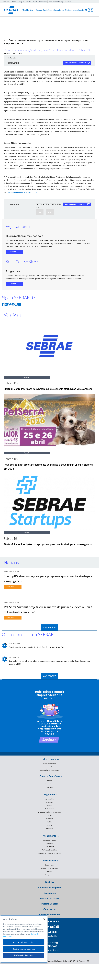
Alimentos (49, 802)
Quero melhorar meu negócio (49, 770)
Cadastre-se (49, 909)
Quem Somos (49, 865)
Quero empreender (49, 763)
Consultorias (58, 10)
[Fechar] (44, 919)
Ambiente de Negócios (49, 887)
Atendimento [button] (49, 835)
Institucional (6, 2)
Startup (49, 805)
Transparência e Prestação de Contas (59, 2)
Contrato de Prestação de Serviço (49, 853)
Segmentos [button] (49, 794)
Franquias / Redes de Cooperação (49, 812)
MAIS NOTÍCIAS (49, 627)
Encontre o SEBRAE (32, 2)
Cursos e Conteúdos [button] (49, 776)
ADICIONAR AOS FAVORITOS (77, 62)
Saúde (49, 822)
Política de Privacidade (49, 850)
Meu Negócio (28, 10)
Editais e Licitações (18, 2)
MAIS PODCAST (49, 676)
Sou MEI (49, 767)
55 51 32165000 (49, 946)
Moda (49, 815)
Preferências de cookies (23, 955)
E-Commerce (49, 809)
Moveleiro (49, 819)
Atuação (49, 871)
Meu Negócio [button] (49, 759)
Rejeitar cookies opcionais (24, 949)
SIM (39, 212)
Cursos (39, 10)
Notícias (68, 10)
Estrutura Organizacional (49, 868)
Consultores (43, 2)
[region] (24, 939)
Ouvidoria (49, 843)
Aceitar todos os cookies (23, 942)
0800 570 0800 (49, 932)
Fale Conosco (49, 847)
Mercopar (49, 828)
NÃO (50, 212)
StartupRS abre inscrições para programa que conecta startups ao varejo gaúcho (48, 388)
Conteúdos (47, 10)
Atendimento (78, 10)
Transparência (49, 875)
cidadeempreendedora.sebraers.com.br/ (22, 192)
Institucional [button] (49, 860)
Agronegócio (49, 799)
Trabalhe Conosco (49, 903)
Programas (49, 787)
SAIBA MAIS (12, 252)
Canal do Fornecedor (49, 914)
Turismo (49, 825)
